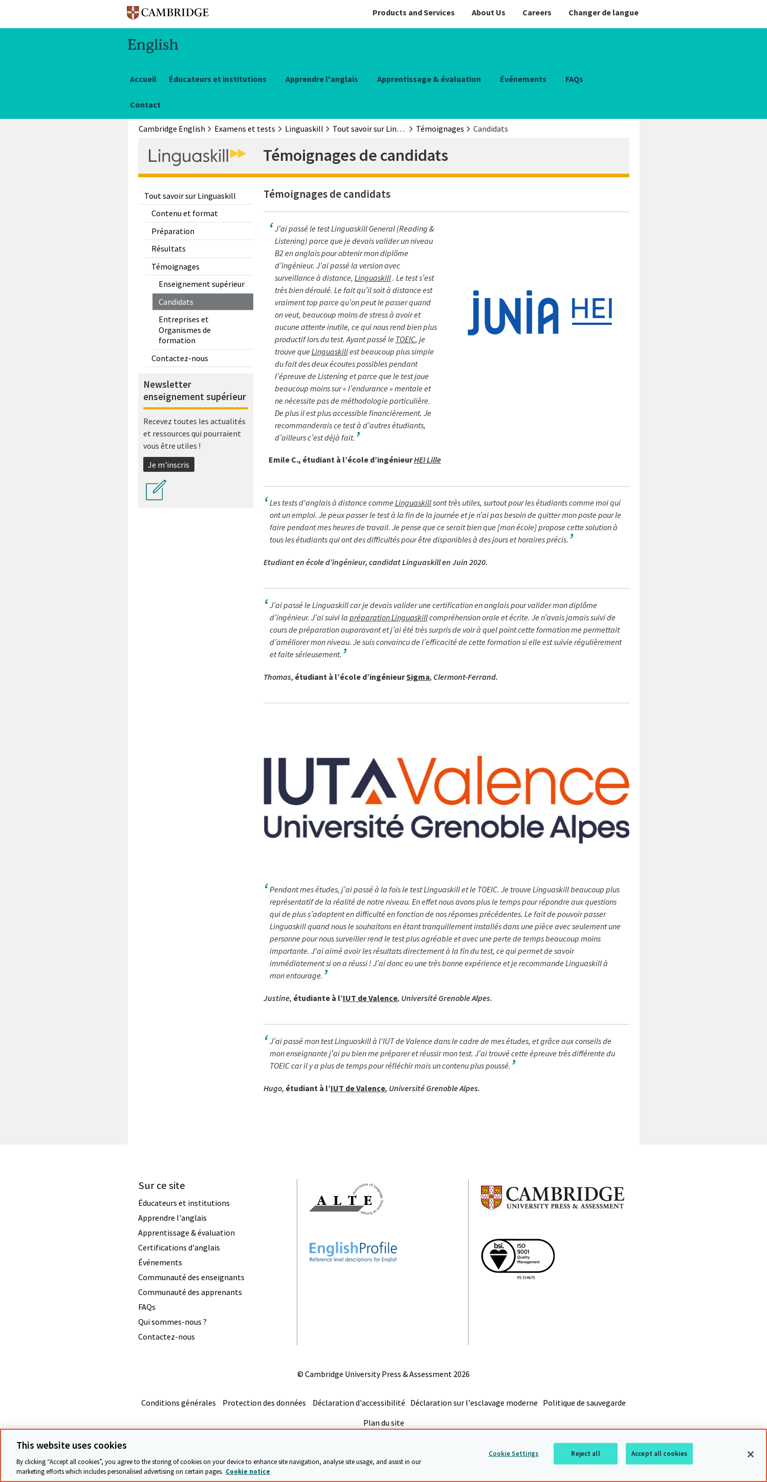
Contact (145, 104)
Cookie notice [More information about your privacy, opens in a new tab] (248, 1471)
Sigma (418, 677)
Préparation (172, 231)
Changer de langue (603, 12)
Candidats (176, 302)
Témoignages (175, 266)
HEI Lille (427, 459)
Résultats (168, 248)
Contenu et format (184, 213)
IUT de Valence (370, 998)
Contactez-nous (179, 358)
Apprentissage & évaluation (429, 79)
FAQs (574, 79)
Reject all (585, 1453)
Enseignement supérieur (202, 284)
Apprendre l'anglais (322, 79)
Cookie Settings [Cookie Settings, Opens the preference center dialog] (514, 1453)
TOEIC (405, 339)
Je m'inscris (168, 465)
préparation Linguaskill (388, 617)
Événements (523, 79)
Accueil (143, 79)
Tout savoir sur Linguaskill (190, 196)
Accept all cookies (659, 1453)
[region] (383, 1455)
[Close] (750, 1454)
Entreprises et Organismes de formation (185, 329)
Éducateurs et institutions (218, 79)
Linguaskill (373, 278)
